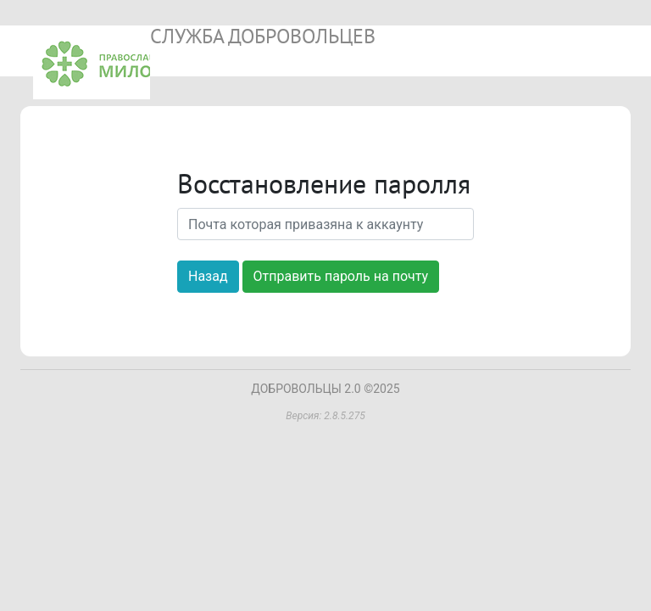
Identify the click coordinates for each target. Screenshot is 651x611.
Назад (208, 276)
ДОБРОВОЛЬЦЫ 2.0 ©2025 (325, 388)
